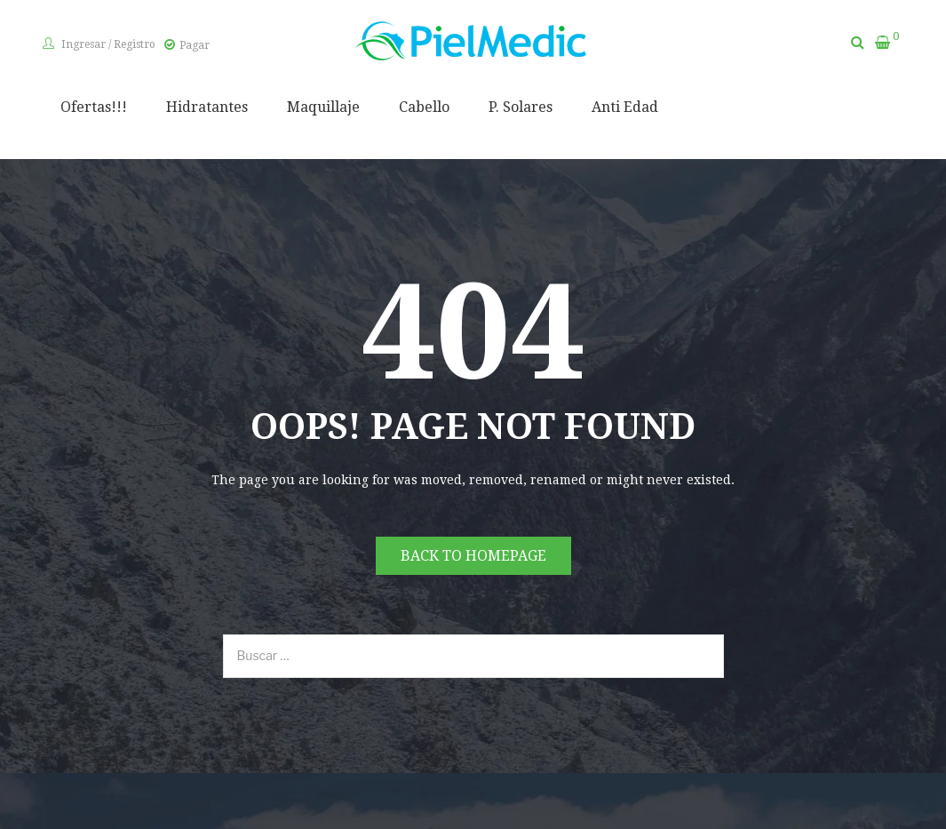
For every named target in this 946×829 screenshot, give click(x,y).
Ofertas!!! (93, 107)
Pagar (194, 45)
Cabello (424, 107)
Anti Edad (625, 107)
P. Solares (520, 107)
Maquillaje (323, 107)
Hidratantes (207, 107)
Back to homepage (473, 555)
